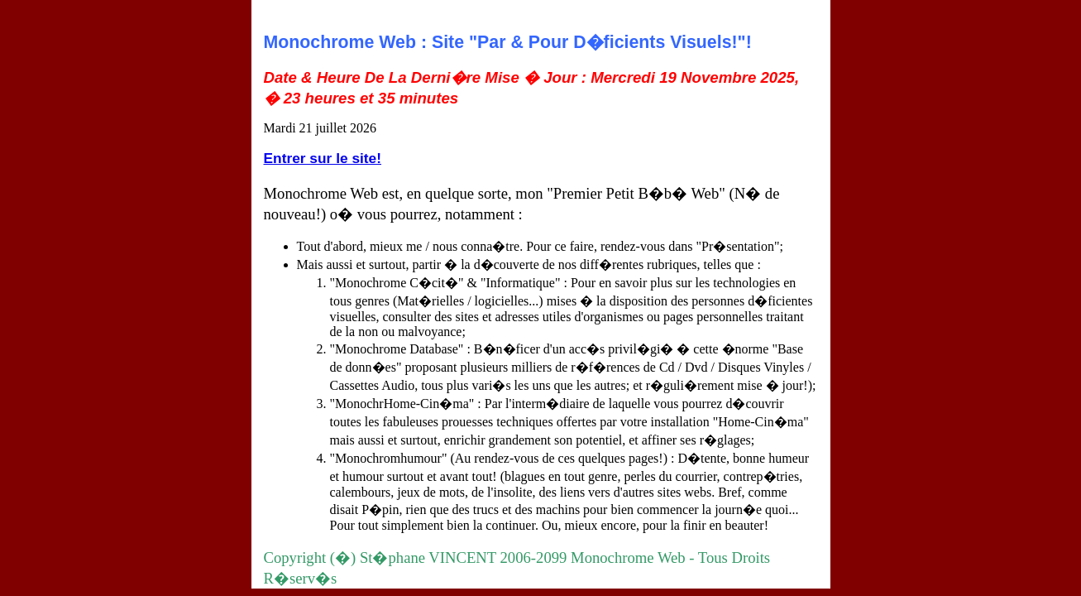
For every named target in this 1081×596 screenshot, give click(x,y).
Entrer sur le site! (323, 158)
